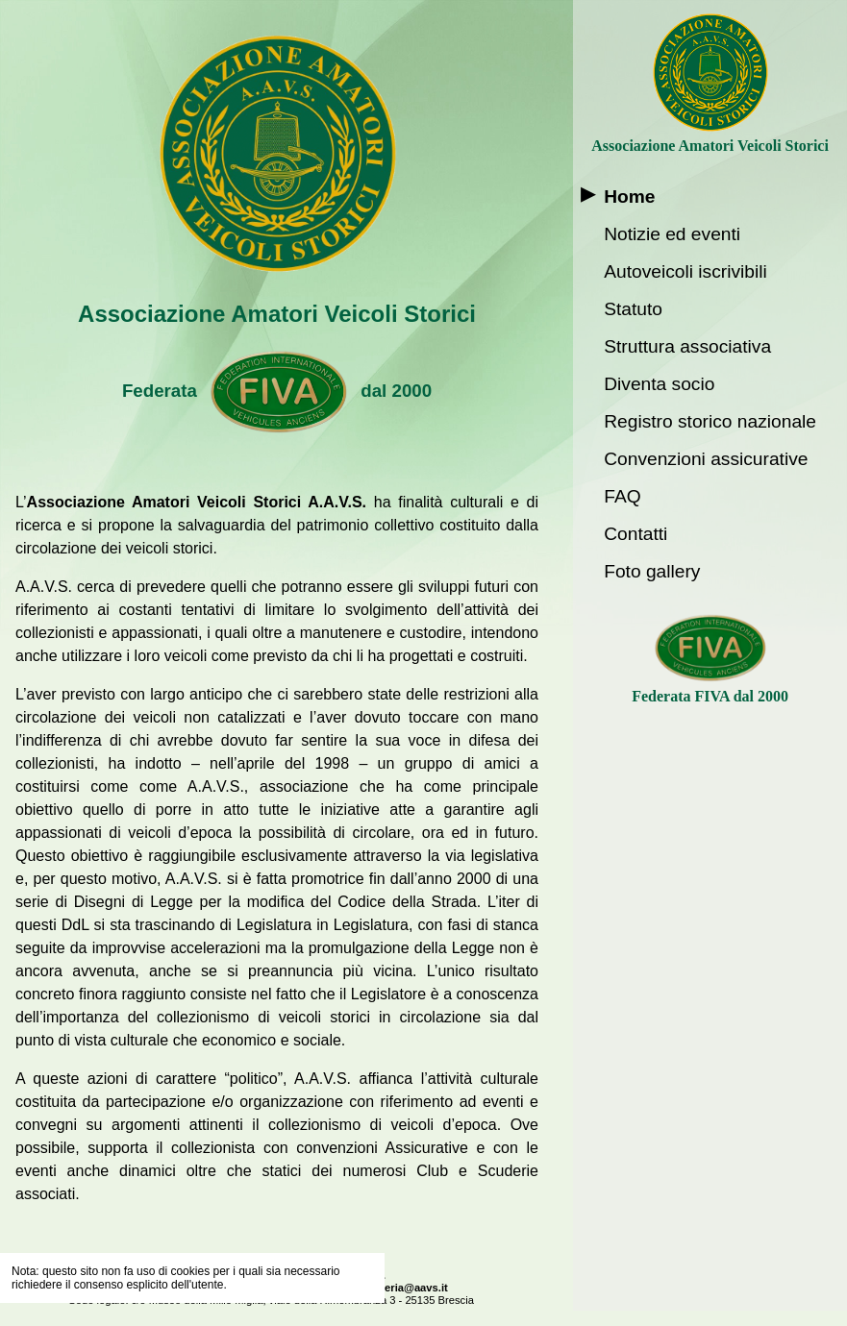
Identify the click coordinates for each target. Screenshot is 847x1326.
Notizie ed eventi (672, 234)
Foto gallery (652, 571)
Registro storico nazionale (710, 421)
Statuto (633, 309)
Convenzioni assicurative (706, 459)
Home (629, 196)
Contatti (635, 534)
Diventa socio (659, 384)
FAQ (622, 496)
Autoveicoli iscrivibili (685, 271)
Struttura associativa (687, 346)
